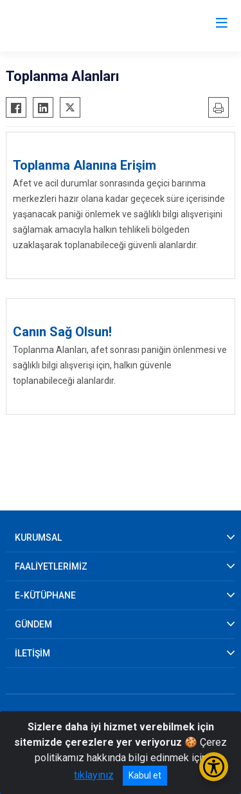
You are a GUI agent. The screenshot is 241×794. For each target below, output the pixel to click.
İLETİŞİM (32, 653)
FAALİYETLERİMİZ (51, 566)
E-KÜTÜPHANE (45, 595)
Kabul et (145, 775)
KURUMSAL (38, 537)
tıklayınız (94, 775)
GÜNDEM (33, 624)
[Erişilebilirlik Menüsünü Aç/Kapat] (213, 766)
